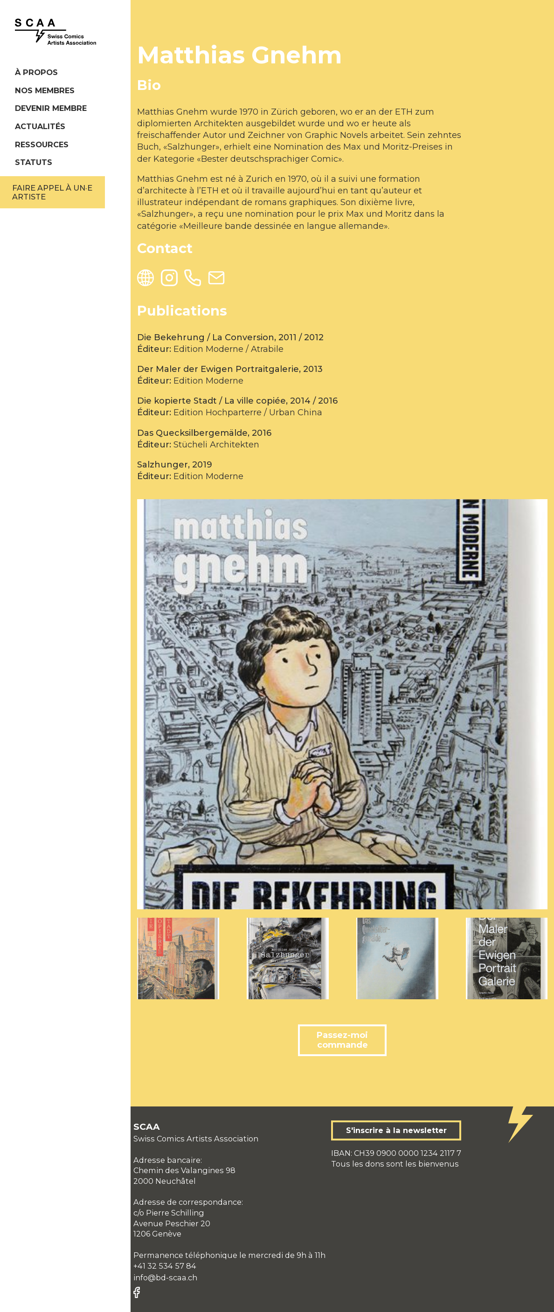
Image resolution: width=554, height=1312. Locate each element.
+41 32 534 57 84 (164, 1266)
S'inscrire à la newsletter (396, 1130)
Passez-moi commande (342, 1040)
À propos (36, 72)
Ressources (42, 144)
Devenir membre (51, 108)
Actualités (40, 126)
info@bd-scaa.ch (165, 1277)
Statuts (33, 162)
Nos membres (45, 90)
